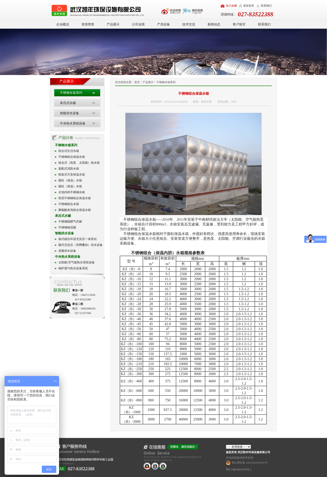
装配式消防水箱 (68, 168)
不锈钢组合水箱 (68, 204)
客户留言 (239, 24)
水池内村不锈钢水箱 (71, 192)
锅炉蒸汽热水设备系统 (73, 268)
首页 (137, 82)
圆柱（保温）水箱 (70, 180)
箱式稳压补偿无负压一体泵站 (77, 239)
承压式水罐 (68, 103)
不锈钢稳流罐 (67, 227)
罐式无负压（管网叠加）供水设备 (80, 245)
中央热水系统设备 (72, 123)
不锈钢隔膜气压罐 (70, 221)
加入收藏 (231, 5)
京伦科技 (231, 457)
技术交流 (188, 24)
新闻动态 (214, 24)
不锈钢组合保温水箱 (71, 156)
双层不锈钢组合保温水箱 (74, 198)
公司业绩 (138, 24)
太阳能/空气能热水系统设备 (76, 262)
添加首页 (248, 5)
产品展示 (113, 24)
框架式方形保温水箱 (71, 174)
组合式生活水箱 (68, 151)
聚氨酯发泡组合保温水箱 (74, 210)
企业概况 (62, 24)
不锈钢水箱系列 (71, 92)
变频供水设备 (67, 250)
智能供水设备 (69, 113)
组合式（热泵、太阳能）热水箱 (79, 162)
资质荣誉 (88, 24)
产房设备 (163, 24)
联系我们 (266, 5)
